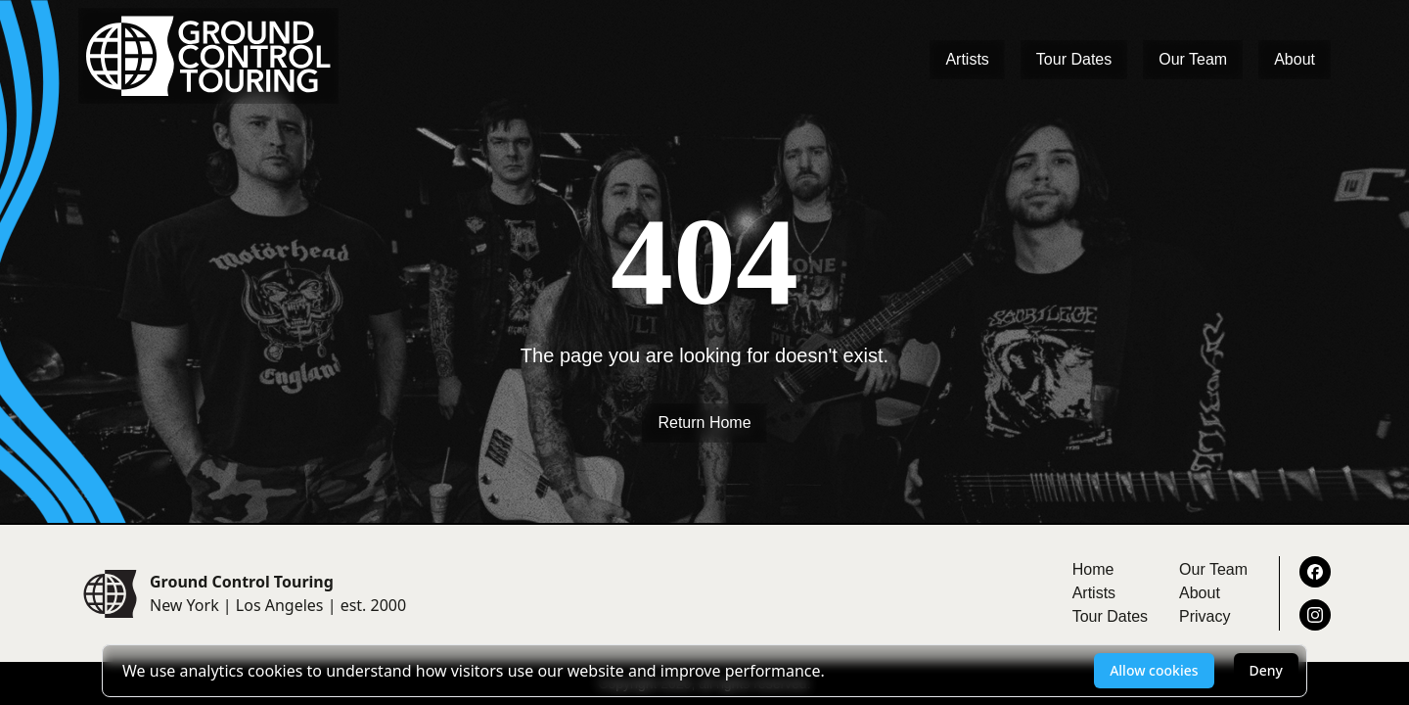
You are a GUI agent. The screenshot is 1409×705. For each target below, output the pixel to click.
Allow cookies (1154, 670)
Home (1093, 569)
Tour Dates (1074, 59)
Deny (1266, 670)
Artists (966, 59)
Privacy (1204, 616)
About (1294, 59)
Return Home (704, 422)
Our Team (1193, 59)
